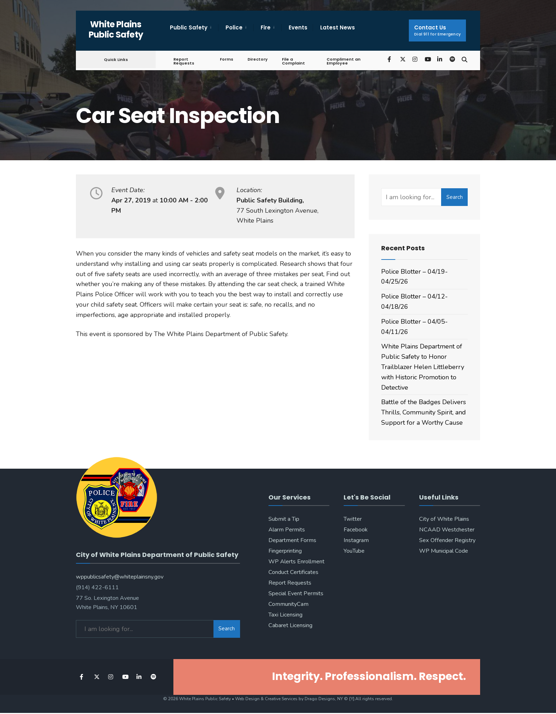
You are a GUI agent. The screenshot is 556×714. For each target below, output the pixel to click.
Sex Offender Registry (447, 540)
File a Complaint (292, 61)
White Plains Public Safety (116, 29)
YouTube (354, 551)
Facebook (356, 530)
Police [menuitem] (234, 27)
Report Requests (183, 61)
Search (454, 197)
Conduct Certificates (293, 572)
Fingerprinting (285, 551)
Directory (256, 59)
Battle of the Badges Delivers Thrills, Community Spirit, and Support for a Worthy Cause (423, 412)
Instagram (356, 540)
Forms (225, 59)
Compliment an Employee (342, 61)
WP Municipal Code (443, 551)
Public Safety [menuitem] (188, 27)
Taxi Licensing (285, 615)
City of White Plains (444, 519)
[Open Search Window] (463, 59)
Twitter (353, 519)
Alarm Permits (286, 530)
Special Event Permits (295, 593)
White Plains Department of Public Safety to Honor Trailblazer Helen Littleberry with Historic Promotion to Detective (422, 366)
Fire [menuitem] (266, 27)
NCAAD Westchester (446, 530)
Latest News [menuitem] (337, 27)
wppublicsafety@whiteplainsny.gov (119, 574)
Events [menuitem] (298, 27)
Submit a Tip (283, 519)
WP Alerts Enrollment (296, 561)
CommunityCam (288, 604)
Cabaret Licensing (290, 625)
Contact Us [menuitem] (437, 30)
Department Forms (292, 540)
